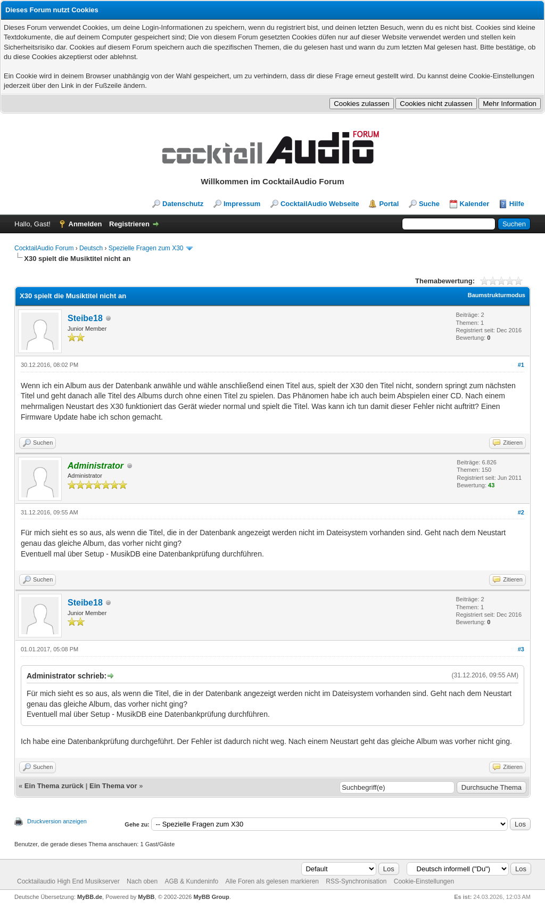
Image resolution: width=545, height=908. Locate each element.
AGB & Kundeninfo (191, 881)
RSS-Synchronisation (356, 881)
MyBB (146, 897)
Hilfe (516, 204)
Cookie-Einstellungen (424, 881)
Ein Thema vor (113, 786)
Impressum (242, 204)
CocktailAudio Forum (43, 248)
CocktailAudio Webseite (319, 204)
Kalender (475, 204)
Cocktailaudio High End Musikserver (68, 881)
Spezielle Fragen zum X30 (146, 248)
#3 (521, 649)
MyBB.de (89, 897)
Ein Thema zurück (54, 786)
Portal (389, 204)
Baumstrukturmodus (496, 295)
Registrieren (129, 224)
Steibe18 (85, 318)
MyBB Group (211, 897)
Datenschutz (182, 204)
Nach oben (142, 881)
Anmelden (85, 224)
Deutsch (91, 248)
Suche (429, 204)
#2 (521, 512)
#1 (521, 365)
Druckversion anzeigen (57, 821)
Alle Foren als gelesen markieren (272, 881)
